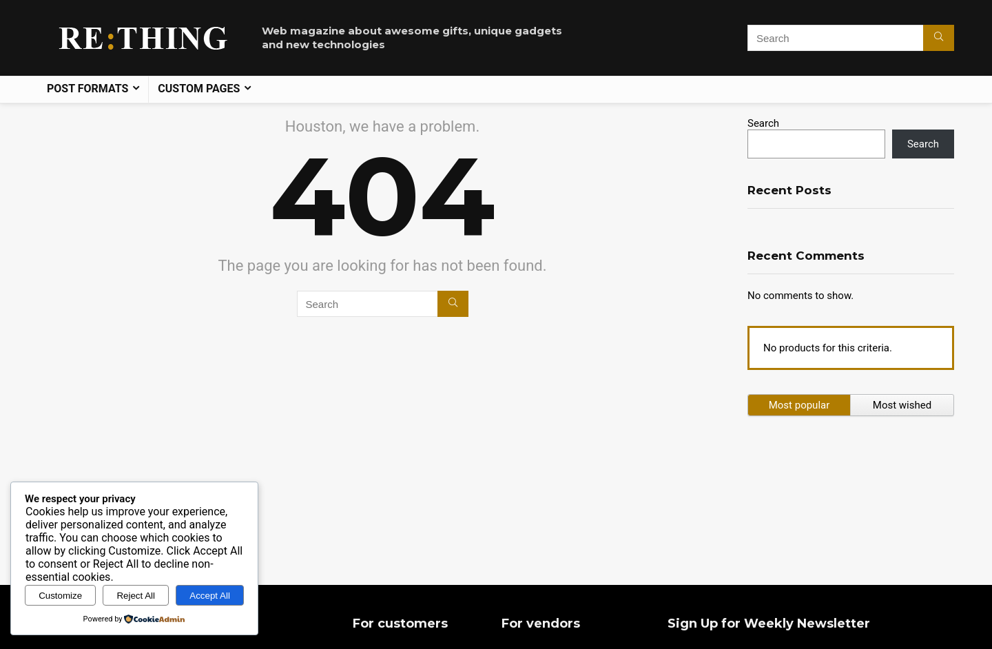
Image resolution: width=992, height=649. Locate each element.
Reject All (135, 595)
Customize (60, 595)
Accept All (209, 595)
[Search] (938, 38)
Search (763, 123)
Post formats (87, 88)
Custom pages (199, 88)
